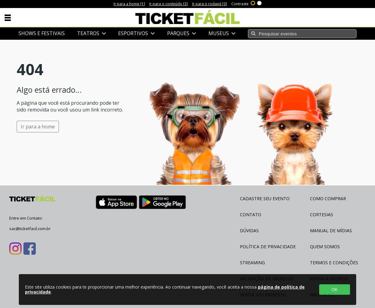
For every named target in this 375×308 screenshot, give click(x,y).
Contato (250, 214)
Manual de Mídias (331, 230)
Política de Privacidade (268, 246)
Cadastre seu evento (265, 198)
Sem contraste (260, 2)
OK (335, 289)
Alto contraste (253, 2)
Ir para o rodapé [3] (209, 3)
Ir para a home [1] (129, 3)
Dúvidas (249, 230)
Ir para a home (38, 126)
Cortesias (321, 214)
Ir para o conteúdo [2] (168, 3)
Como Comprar (328, 198)
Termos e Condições (334, 262)
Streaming (252, 262)
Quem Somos (325, 246)
